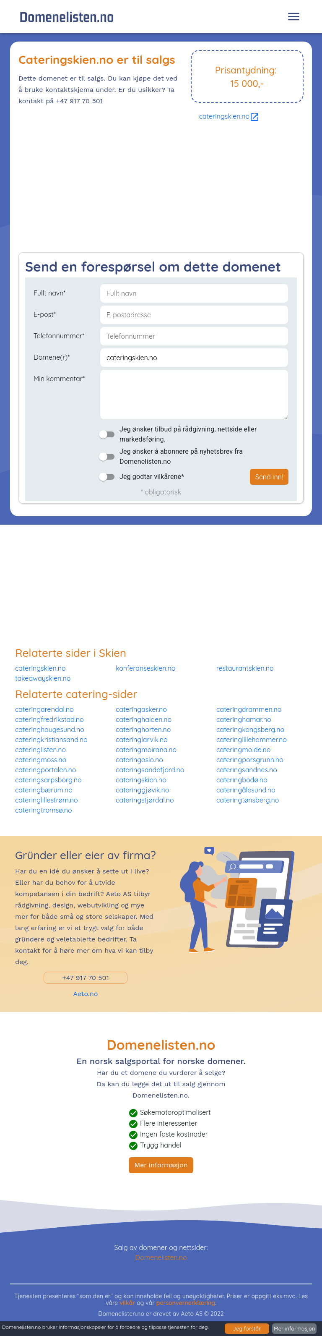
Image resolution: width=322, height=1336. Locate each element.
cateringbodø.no (241, 780)
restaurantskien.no (245, 668)
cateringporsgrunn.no (249, 760)
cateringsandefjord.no (150, 770)
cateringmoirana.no (146, 749)
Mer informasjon (160, 1165)
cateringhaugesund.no (49, 729)
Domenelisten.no (66, 16)
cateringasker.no (141, 709)
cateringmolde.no (243, 749)
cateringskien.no (229, 116)
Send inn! (269, 477)
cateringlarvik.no (142, 739)
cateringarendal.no (44, 709)
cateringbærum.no (44, 790)
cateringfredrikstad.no (49, 719)
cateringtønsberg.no (247, 800)
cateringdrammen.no (249, 709)
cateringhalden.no (143, 719)
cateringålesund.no (245, 790)
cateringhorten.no (143, 729)
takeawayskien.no (42, 678)
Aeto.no (85, 994)
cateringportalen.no (45, 770)
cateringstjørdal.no (145, 800)
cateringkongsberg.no (250, 729)
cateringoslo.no (139, 760)
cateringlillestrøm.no (46, 800)
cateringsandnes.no (246, 770)
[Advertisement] (161, 189)
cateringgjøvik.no (142, 790)
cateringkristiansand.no (51, 739)
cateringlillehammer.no (251, 739)
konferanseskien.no (145, 668)
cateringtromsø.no (43, 810)
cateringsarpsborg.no (48, 780)
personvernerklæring (186, 1303)
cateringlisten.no (40, 749)
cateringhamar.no (243, 719)
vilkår (127, 1303)
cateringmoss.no (40, 760)
